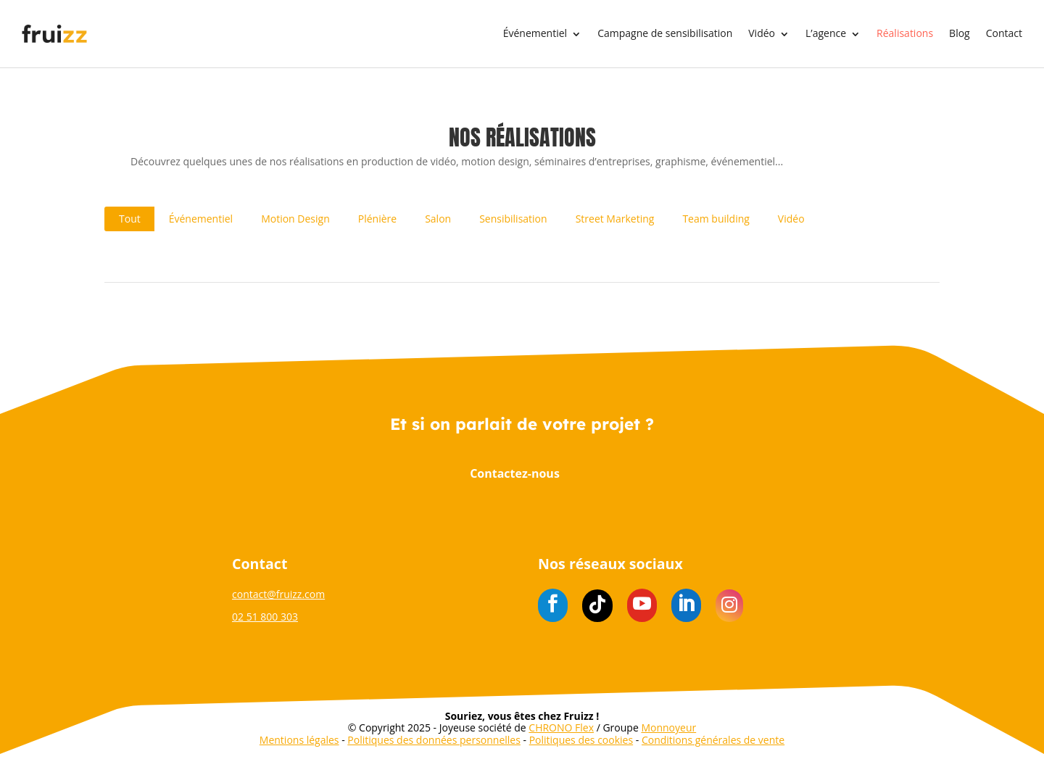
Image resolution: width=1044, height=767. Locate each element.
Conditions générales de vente (713, 740)
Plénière (377, 218)
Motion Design (295, 218)
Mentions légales (299, 740)
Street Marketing (615, 218)
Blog (959, 34)
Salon (438, 218)
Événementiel (535, 34)
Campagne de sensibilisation (664, 34)
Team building (715, 218)
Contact (1004, 34)
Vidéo (761, 34)
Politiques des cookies (581, 740)
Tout (130, 218)
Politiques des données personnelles (434, 740)
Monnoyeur (668, 727)
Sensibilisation (513, 218)
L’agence (825, 34)
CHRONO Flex (561, 727)
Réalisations (905, 34)
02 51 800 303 (265, 616)
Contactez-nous (515, 473)
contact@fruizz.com (278, 594)
